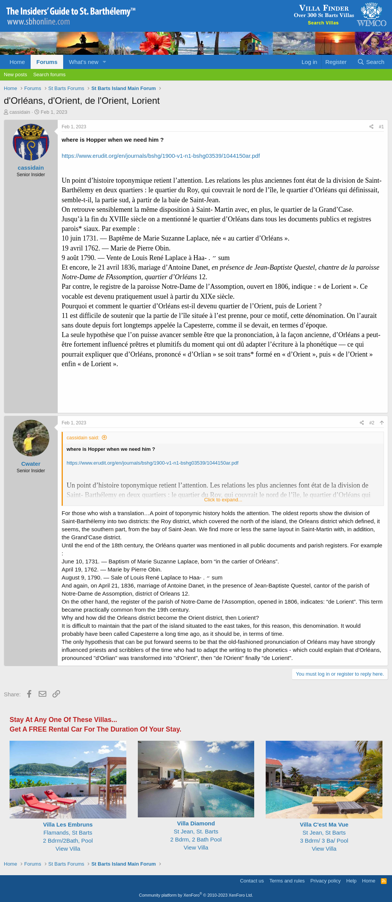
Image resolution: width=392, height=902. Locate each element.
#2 (371, 423)
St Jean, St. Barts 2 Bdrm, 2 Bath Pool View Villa (196, 831)
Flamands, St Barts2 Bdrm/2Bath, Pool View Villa (68, 832)
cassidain (20, 112)
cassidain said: (83, 437)
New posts (15, 74)
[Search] (370, 62)
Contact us (252, 881)
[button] (104, 62)
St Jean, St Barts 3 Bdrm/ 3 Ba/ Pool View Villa (324, 832)
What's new (83, 62)
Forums (46, 62)
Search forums (49, 74)
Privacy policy (325, 881)
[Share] (371, 127)
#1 (381, 126)
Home (17, 62)
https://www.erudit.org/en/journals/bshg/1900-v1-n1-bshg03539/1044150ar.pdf (161, 155)
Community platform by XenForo (196, 895)
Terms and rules (287, 881)
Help (351, 881)
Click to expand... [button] (223, 500)
